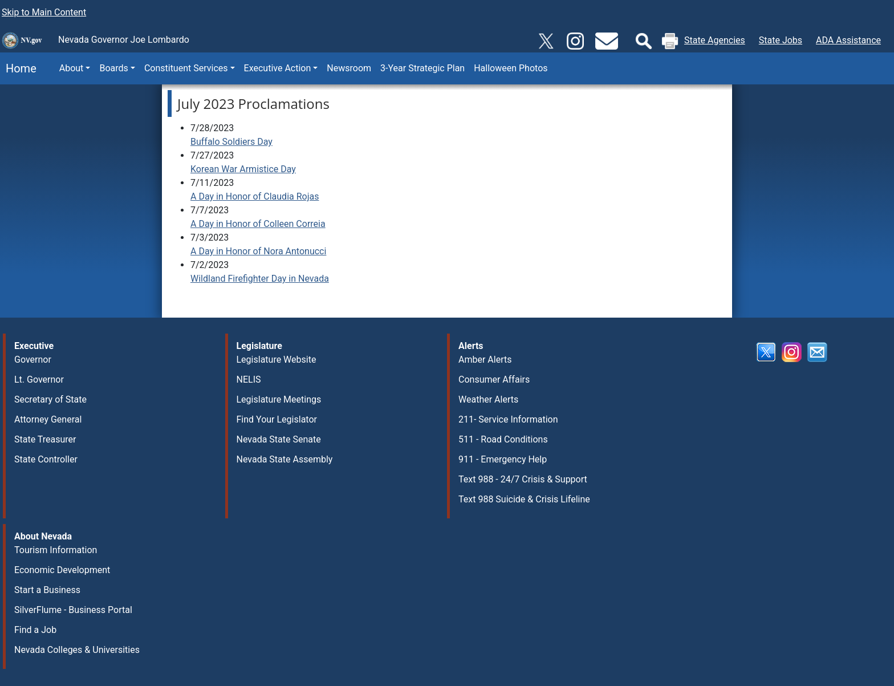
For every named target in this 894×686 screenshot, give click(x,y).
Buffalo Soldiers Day (231, 141)
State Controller (46, 459)
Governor (32, 359)
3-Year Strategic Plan (422, 68)
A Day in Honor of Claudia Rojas (254, 196)
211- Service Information (508, 419)
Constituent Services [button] (186, 68)
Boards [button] (113, 68)
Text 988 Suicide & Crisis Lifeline (524, 499)
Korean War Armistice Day (243, 169)
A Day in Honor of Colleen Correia (258, 223)
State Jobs (780, 40)
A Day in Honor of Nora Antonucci (258, 251)
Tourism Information (55, 550)
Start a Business (47, 589)
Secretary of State (50, 399)
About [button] (71, 68)
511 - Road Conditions (503, 439)
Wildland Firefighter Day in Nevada (259, 278)
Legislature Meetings (279, 399)
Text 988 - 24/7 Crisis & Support (522, 479)
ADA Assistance (848, 40)
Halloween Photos (510, 68)
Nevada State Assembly (285, 459)
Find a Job (35, 629)
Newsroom (349, 68)
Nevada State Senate (279, 439)
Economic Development (62, 570)
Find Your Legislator (277, 419)
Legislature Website (276, 359)
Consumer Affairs (494, 379)
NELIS (249, 379)
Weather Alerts (488, 399)
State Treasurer (45, 439)
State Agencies (714, 40)
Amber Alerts (484, 359)
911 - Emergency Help (502, 459)
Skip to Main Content (44, 12)
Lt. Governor (39, 379)
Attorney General (48, 419)
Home (18, 68)
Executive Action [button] (277, 68)
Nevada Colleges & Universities (77, 649)
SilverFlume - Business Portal (73, 609)
